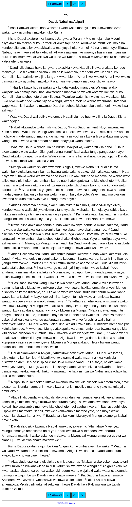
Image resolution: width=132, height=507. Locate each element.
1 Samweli (54, 4)
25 (75, 4)
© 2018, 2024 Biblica (66, 503)
